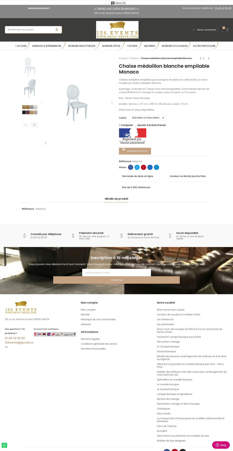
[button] (205, 29)
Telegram (156, 167)
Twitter (137, 167)
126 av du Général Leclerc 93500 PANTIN (116, 13)
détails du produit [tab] (116, 199)
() (118, 3)
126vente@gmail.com (19, 337)
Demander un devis (135, 150)
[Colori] (148, 118)
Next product (208, 58)
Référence (28, 208)
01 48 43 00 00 (16, 330)
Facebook (130, 167)
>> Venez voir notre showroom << (116, 8)
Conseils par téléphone (46, 234)
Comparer (127, 125)
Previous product (200, 58)
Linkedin (150, 167)
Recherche (57, 29)
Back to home (204, 58)
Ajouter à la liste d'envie (151, 125)
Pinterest (143, 167)
